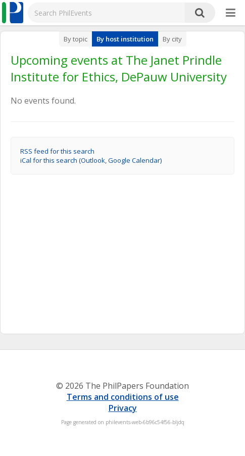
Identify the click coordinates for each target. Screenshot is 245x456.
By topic (75, 38)
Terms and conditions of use (123, 396)
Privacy (123, 408)
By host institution (125, 38)
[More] (230, 13)
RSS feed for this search (57, 151)
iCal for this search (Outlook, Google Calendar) (91, 160)
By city (172, 38)
